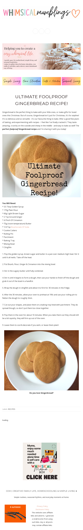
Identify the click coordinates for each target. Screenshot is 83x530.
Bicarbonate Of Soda (20, 227)
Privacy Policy (42, 506)
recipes (11, 409)
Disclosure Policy (42, 509)
